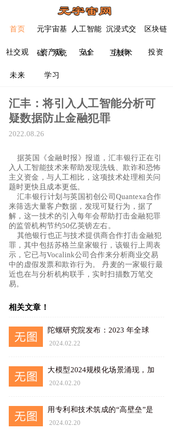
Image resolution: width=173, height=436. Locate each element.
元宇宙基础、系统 (52, 32)
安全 (86, 52)
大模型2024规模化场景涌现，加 (101, 370)
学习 (52, 75)
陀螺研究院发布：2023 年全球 (98, 330)
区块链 (155, 29)
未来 (17, 75)
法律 (121, 52)
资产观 (52, 52)
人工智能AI (87, 32)
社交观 (17, 52)
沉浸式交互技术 (121, 32)
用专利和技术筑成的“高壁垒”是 (101, 409)
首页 (17, 29)
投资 (155, 52)
